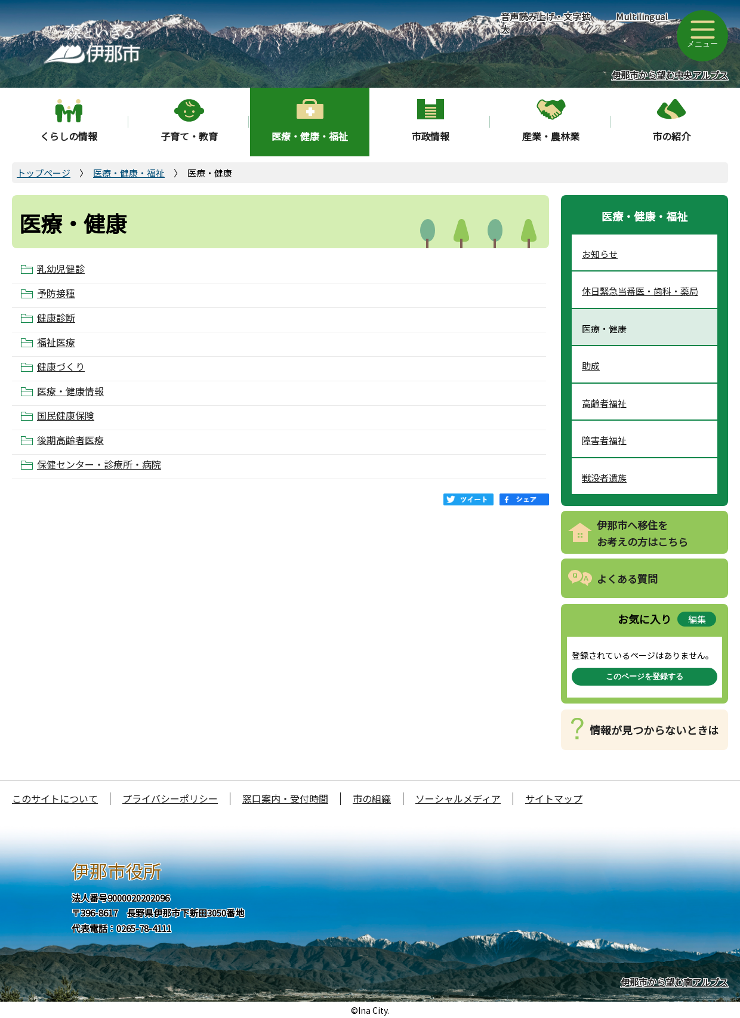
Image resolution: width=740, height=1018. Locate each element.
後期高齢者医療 (70, 440)
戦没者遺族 (604, 477)
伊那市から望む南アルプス (674, 982)
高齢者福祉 (604, 403)
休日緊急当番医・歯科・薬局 (640, 291)
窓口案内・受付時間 (285, 798)
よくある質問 (627, 578)
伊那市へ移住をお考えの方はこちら (642, 533)
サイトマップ (553, 798)
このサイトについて (55, 798)
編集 (697, 619)
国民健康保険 (65, 415)
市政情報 (430, 136)
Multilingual (642, 16)
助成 (591, 365)
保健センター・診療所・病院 (99, 464)
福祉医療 (56, 342)
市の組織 (372, 798)
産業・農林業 (550, 136)
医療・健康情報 (70, 391)
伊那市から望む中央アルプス (670, 75)
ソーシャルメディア (458, 798)
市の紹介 (671, 136)
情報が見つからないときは (654, 730)
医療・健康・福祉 (310, 136)
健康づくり (61, 366)
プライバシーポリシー (170, 798)
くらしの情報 (68, 136)
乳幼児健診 (61, 269)
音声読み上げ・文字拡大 (545, 22)
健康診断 (56, 317)
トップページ (43, 172)
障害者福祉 (604, 440)
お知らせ (600, 254)
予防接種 (56, 293)
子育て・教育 (189, 136)
